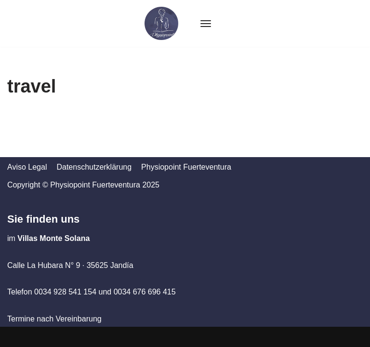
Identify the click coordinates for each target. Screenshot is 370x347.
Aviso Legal (27, 167)
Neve (16, 337)
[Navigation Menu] (206, 23)
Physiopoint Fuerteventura (186, 167)
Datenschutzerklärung (94, 167)
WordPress (93, 337)
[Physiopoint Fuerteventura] (161, 23)
